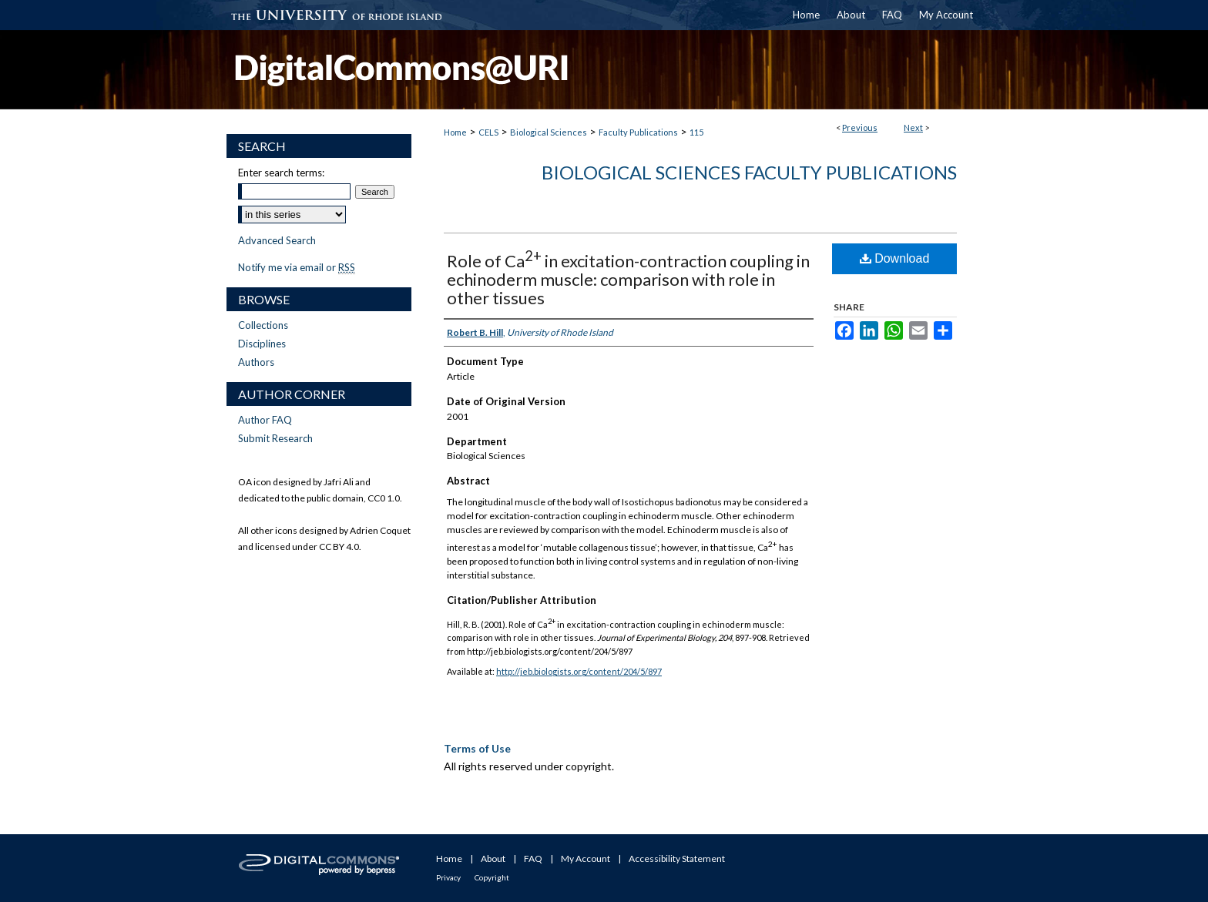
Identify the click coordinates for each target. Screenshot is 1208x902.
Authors (256, 362)
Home (455, 132)
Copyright (492, 877)
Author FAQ (265, 420)
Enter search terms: (281, 172)
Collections (263, 325)
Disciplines (262, 343)
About (493, 858)
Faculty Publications (638, 132)
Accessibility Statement (677, 858)
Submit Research (275, 438)
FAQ (533, 858)
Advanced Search (277, 240)
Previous (859, 127)
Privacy (448, 877)
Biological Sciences (548, 132)
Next (913, 127)
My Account (585, 858)
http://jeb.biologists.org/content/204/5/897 (579, 671)
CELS (488, 132)
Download (895, 258)
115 (696, 132)
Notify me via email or (296, 267)
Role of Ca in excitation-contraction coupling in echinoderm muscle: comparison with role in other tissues (628, 279)
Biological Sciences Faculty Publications (749, 172)
